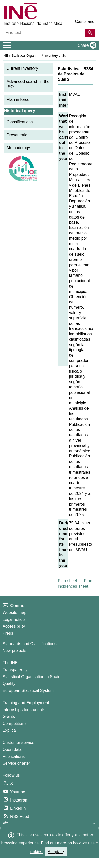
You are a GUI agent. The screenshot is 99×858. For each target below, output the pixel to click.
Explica (9, 730)
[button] (86, 45)
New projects (14, 650)
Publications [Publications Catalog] (14, 756)
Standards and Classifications (30, 644)
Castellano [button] (84, 21)
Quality (9, 683)
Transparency (15, 670)
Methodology (18, 148)
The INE (10, 663)
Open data (12, 749)
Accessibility (14, 626)
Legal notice (14, 619)
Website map (14, 612)
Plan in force (18, 99)
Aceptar (56, 851)
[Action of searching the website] (90, 33)
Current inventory (22, 68)
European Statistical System (28, 690)
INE (5, 56)
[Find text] (45, 33)
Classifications (20, 122)
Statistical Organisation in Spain (35, 56)
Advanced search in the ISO (28, 84)
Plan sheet (67, 581)
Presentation (18, 135)
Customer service (18, 742)
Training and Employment (26, 703)
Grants (9, 716)
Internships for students (24, 709)
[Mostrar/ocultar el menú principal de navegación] (7, 45)
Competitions (14, 723)
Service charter (16, 763)
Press (8, 633)
